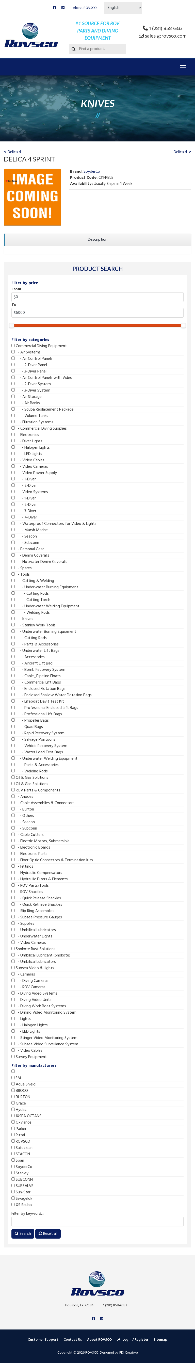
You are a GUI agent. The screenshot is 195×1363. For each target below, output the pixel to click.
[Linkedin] (62, 8)
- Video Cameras (29, 467)
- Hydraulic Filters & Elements (39, 879)
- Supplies (22, 924)
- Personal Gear (27, 549)
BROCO (19, 1091)
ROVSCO (20, 1142)
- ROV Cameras (28, 987)
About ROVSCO (85, 8)
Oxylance (21, 1122)
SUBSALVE (22, 1186)
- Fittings (22, 867)
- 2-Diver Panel (29, 365)
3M (16, 1078)
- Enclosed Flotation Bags (38, 689)
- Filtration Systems (32, 422)
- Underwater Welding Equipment (45, 606)
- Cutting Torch (30, 600)
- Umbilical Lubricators (33, 930)
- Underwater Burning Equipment (44, 587)
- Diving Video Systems (34, 994)
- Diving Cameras (29, 981)
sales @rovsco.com (166, 36)
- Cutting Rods (30, 594)
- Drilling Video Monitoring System (43, 1013)
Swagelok (21, 1199)
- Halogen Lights (30, 448)
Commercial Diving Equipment (39, 346)
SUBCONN (22, 1180)
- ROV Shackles (27, 892)
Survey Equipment (29, 1057)
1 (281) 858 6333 (166, 29)
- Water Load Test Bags (37, 752)
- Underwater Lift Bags (35, 651)
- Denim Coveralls (30, 556)
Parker (18, 1129)
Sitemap (160, 1339)
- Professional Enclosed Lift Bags (44, 708)
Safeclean (21, 1148)
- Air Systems (26, 352)
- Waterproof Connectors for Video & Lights (53, 524)
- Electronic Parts (29, 854)
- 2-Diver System (31, 384)
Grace (18, 1103)
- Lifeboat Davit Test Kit (37, 702)
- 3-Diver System (30, 390)
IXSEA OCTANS (26, 1116)
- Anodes (22, 797)
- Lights (21, 1019)
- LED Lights (26, 454)
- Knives (22, 619)
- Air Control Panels (32, 359)
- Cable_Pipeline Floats (36, 676)
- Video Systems (29, 492)
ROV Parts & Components (35, 790)
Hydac (19, 1110)
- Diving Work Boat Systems (38, 1006)
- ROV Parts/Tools (30, 886)
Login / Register (133, 1339)
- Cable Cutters (27, 835)
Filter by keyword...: (27, 1214)
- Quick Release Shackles (36, 898)
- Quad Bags (27, 727)
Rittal (18, 1135)
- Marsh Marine (29, 530)
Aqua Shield (23, 1084)
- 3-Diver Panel (28, 371)
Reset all (48, 1233)
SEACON (20, 1154)
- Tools (20, 575)
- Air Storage (26, 397)
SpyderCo (21, 1167)
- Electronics (25, 435)
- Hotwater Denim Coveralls (39, 562)
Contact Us (72, 1339)
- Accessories (28, 657)
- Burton (22, 809)
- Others (22, 816)
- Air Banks (25, 403)
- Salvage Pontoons (33, 740)
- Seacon (24, 536)
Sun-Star (20, 1192)
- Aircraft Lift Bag (32, 663)
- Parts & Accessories (35, 644)
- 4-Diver (24, 517)
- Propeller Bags (30, 721)
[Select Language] (123, 8)
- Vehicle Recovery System (39, 746)
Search (23, 1233)
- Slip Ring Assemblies (32, 911)
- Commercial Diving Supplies (39, 429)
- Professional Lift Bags (36, 714)
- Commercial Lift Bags (36, 682)
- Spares (21, 568)
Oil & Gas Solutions (29, 778)
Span (17, 1161)
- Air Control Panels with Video (41, 378)
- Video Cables (27, 460)
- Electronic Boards (30, 848)
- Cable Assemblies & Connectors (42, 803)
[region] (97, 240)
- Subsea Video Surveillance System (44, 1044)
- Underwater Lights (31, 936)
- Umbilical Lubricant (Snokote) (40, 955)
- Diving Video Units (31, 1000)
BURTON (20, 1097)
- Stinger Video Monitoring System (44, 1038)
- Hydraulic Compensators (36, 873)
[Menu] (183, 67)
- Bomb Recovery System (38, 670)
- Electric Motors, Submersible (40, 841)
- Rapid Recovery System (37, 733)
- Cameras (23, 974)
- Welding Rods (30, 613)
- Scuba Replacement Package (42, 410)
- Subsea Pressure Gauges (36, 917)
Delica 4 (14, 152)
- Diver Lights (26, 441)
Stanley (19, 1173)
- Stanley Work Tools (33, 625)
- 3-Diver (23, 511)
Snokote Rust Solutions (33, 949)
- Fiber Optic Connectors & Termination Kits (52, 860)
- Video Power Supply (34, 473)
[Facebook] (54, 8)
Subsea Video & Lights (32, 968)
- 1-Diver (23, 479)
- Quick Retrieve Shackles (36, 905)
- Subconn (25, 543)
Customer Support (43, 1339)
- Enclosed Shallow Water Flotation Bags (51, 695)
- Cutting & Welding (32, 581)
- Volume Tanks (29, 416)
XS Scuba (21, 1205)
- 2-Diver (24, 486)
